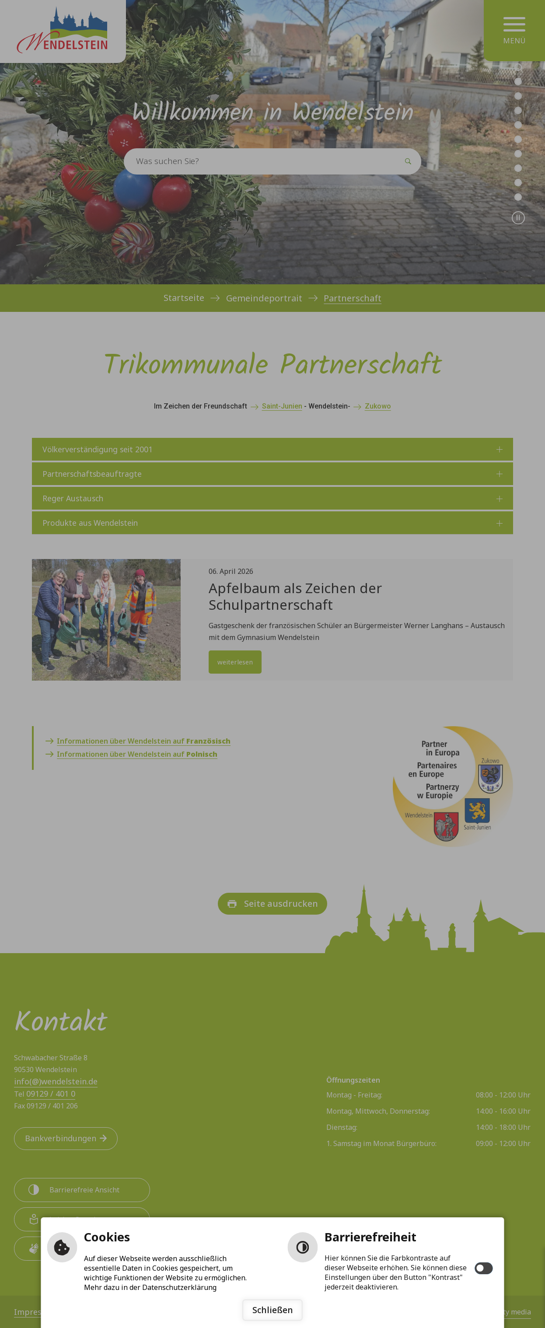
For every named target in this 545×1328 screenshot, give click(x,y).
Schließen (272, 1310)
